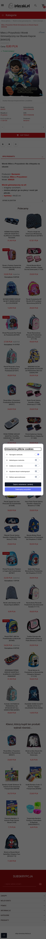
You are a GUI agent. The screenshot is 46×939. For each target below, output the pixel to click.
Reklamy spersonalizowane (17, 477)
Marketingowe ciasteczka (16, 460)
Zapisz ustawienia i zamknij (23, 484)
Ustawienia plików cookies (19, 449)
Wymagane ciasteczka (15, 454)
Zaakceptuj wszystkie (23, 489)
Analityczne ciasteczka (16, 466)
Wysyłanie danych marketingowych (19, 471)
